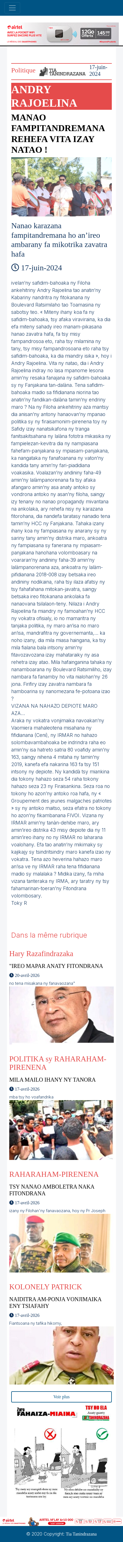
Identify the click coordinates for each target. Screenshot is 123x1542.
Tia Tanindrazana (81, 1534)
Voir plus (62, 1396)
